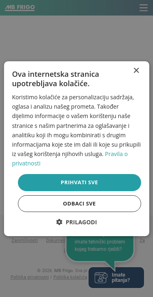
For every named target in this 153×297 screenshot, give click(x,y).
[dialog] (76, 148)
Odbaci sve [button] (79, 203)
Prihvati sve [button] (79, 182)
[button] (76, 222)
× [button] (136, 70)
